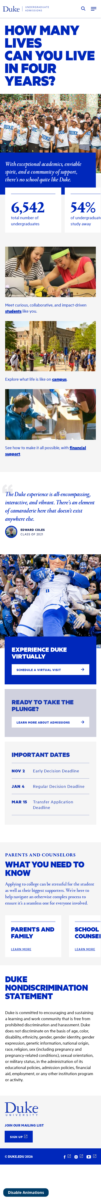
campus (59, 406)
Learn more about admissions (50, 749)
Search (83, 8)
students (13, 338)
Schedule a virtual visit (50, 696)
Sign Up (16, 1136)
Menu (93, 8)
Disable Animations (26, 1192)
